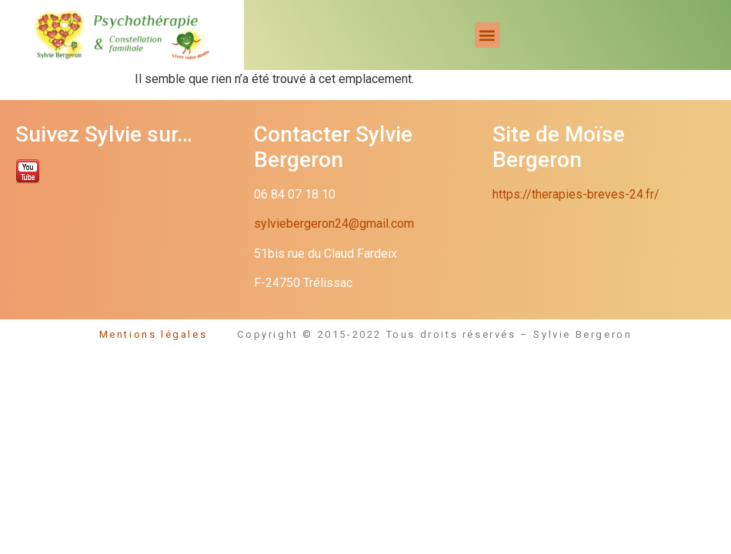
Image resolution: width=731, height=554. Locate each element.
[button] (487, 35)
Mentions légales (168, 334)
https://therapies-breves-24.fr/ (575, 194)
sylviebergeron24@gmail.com (334, 223)
